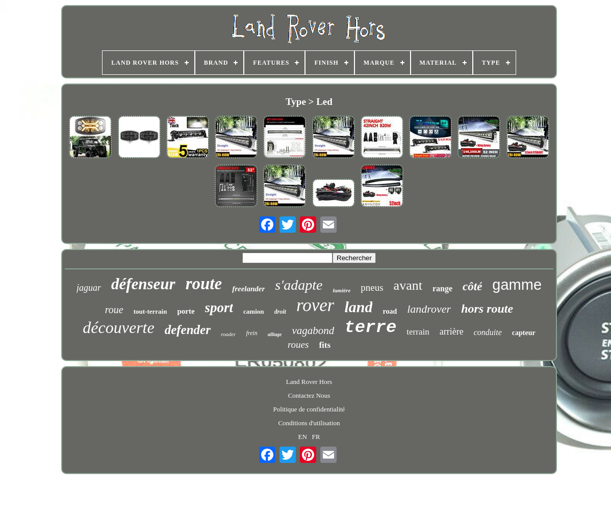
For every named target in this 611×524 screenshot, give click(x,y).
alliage (275, 334)
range (442, 288)
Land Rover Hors (309, 381)
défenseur (143, 284)
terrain (417, 332)
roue (114, 309)
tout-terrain (150, 311)
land (358, 306)
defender (188, 330)
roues (298, 344)
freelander (248, 289)
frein (251, 333)
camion (253, 311)
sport (219, 307)
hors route (487, 308)
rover (315, 305)
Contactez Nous (309, 395)
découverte (118, 327)
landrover (429, 308)
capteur (524, 333)
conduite (488, 332)
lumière (341, 290)
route (204, 283)
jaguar (89, 288)
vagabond (313, 330)
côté (472, 286)
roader (228, 334)
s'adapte (298, 285)
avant (408, 285)
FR (316, 436)
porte (185, 311)
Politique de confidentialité (309, 409)
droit (280, 311)
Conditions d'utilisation (309, 423)
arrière (452, 331)
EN (302, 436)
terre (370, 327)
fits (324, 345)
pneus (372, 287)
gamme (517, 285)
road (390, 311)
